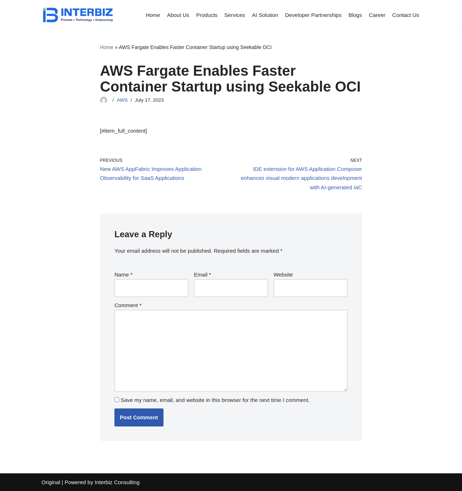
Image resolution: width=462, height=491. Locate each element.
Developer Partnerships (313, 15)
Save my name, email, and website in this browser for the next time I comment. (215, 400)
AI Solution (265, 15)
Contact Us (405, 15)
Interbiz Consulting (117, 482)
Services (235, 15)
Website (283, 274)
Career (377, 15)
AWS (122, 100)
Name (123, 274)
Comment (127, 305)
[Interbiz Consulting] (78, 14)
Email (202, 274)
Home (153, 15)
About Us (178, 15)
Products (206, 15)
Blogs (355, 15)
